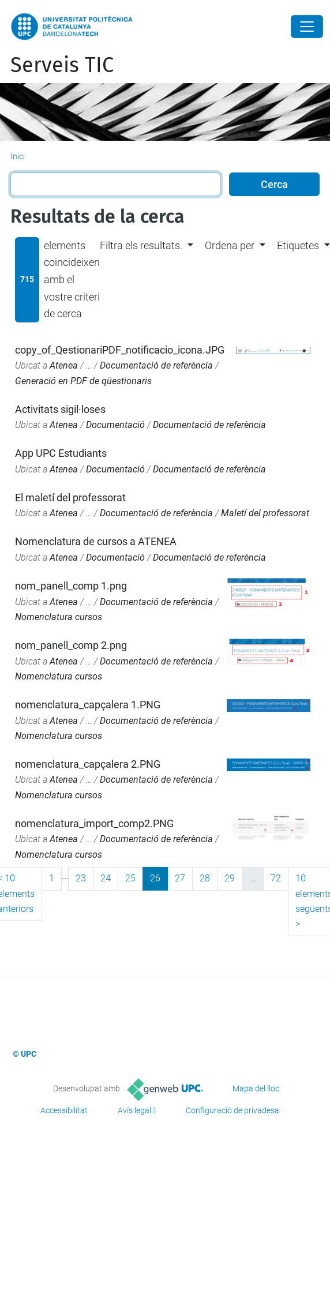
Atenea (64, 365)
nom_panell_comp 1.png (71, 586)
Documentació (115, 424)
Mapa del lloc (255, 1088)
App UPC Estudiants (61, 453)
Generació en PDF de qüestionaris (83, 381)
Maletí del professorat (265, 513)
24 (105, 878)
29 (229, 878)
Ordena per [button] (229, 245)
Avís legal (134, 1110)
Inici (17, 156)
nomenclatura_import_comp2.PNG (94, 823)
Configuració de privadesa (232, 1110)
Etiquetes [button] (298, 245)
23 (81, 878)
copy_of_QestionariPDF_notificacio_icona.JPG (119, 350)
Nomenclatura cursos (58, 616)
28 (205, 878)
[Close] (307, 26)
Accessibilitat (64, 1110)
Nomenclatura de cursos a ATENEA (96, 541)
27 (180, 878)
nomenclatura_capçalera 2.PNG (87, 764)
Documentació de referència (156, 365)
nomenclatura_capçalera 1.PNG (87, 705)
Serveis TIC (62, 65)
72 (276, 878)
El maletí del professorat (70, 497)
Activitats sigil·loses (60, 409)
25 (130, 878)
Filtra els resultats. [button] (141, 245)
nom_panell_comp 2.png (71, 645)
